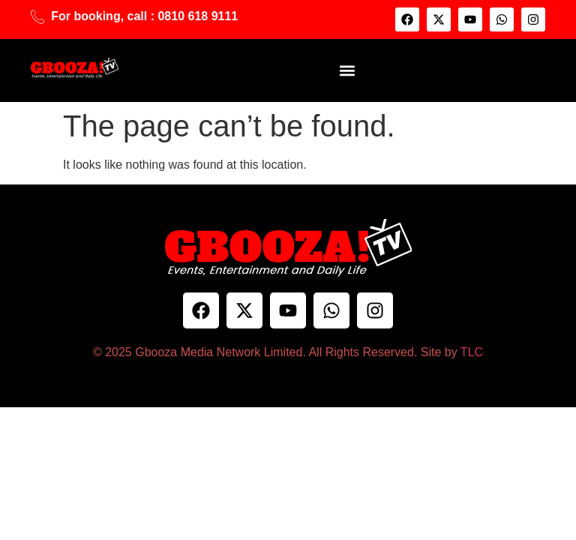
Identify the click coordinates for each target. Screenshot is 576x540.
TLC (471, 352)
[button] (346, 70)
